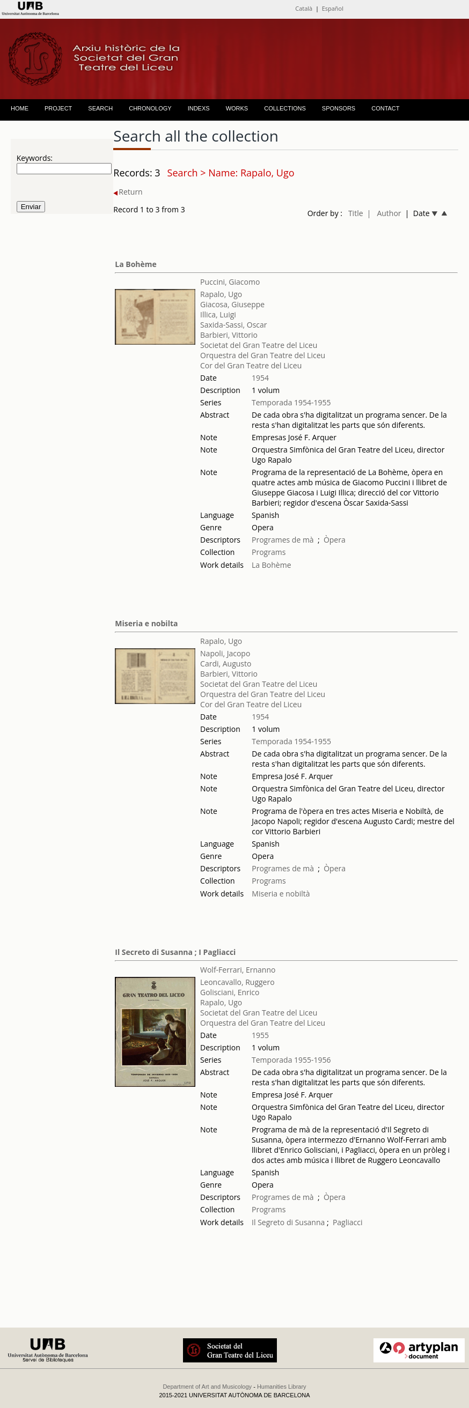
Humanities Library (281, 1386)
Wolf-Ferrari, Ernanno (237, 970)
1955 (260, 1035)
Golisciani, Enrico (230, 992)
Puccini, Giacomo (230, 282)
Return (127, 192)
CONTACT (385, 108)
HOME (19, 108)
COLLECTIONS (285, 108)
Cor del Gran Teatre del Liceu (251, 365)
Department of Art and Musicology (207, 1386)
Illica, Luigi (218, 314)
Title (355, 213)
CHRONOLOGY (150, 108)
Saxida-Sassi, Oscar (233, 325)
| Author (384, 213)
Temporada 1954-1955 (291, 402)
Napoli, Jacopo (225, 653)
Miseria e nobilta (146, 623)
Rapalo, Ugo (221, 294)
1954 (260, 378)
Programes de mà (283, 540)
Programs (268, 552)
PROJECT (58, 108)
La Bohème (136, 264)
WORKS (237, 108)
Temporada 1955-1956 (291, 1060)
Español (332, 8)
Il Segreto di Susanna (288, 1222)
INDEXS (199, 108)
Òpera (335, 540)
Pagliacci (348, 1222)
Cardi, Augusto (225, 663)
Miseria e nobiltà (281, 893)
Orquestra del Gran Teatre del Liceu (262, 355)
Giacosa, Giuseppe (232, 304)
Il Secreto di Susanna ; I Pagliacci (175, 952)
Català (303, 8)
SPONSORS (338, 108)
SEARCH (100, 108)
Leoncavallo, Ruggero (237, 982)
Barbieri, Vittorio (229, 335)
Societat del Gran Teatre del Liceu (258, 345)
